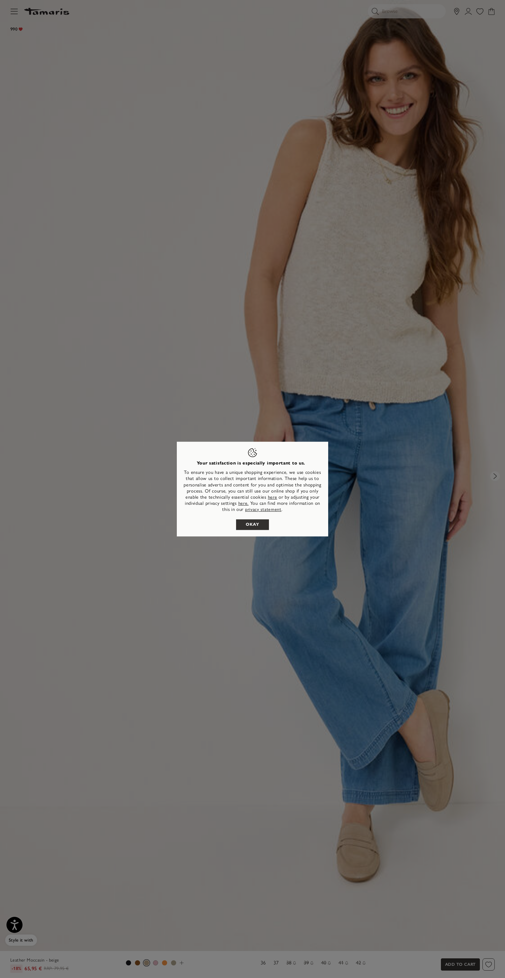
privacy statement (263, 510)
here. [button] (243, 503)
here (272, 497)
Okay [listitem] (252, 524)
